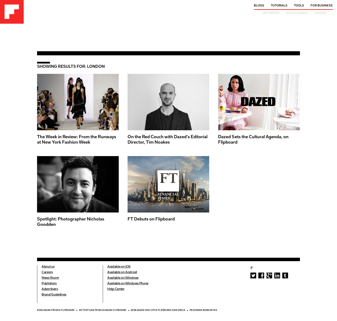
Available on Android (122, 272)
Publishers (49, 283)
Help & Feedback (297, 13)
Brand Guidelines (54, 294)
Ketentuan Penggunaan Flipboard (102, 310)
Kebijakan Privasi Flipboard (56, 310)
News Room (50, 278)
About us (48, 266)
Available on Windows (123, 278)
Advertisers (50, 289)
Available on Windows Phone (127, 283)
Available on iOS (119, 266)
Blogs (259, 5)
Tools (299, 5)
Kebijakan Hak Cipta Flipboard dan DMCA (158, 310)
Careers (320, 13)
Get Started (271, 13)
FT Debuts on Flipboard (151, 219)
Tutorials (279, 5)
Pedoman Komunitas (203, 310)
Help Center (116, 289)
